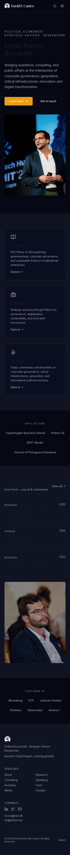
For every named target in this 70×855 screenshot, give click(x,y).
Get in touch (48, 101)
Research (42, 774)
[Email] (20, 809)
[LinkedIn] (6, 809)
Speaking (42, 780)
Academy (10, 785)
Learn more (18, 101)
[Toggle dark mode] (55, 6)
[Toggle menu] (62, 6)
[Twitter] (13, 809)
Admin (62, 840)
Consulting (10, 780)
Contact (40, 790)
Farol (39, 785)
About (8, 774)
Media (8, 790)
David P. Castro (19, 6)
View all (59, 486)
